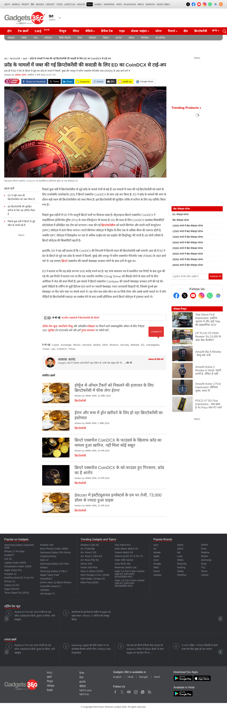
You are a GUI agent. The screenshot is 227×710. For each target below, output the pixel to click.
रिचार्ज (171, 31)
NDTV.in (84, 694)
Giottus (44, 567)
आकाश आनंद (20, 75)
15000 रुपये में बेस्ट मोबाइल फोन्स (187, 237)
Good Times (163, 4)
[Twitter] (185, 295)
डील (185, 31)
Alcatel (156, 552)
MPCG (141, 4)
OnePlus (181, 575)
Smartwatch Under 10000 (17, 566)
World (16, 4)
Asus (156, 560)
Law (53, 349)
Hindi (130, 676)
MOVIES (40, 4)
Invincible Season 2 (50, 586)
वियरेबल (144, 37)
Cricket (50, 4)
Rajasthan (130, 4)
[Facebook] (176, 295)
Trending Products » (186, 107)
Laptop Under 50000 (15, 562)
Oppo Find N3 (11, 589)
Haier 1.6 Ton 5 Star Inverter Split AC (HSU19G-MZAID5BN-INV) (130, 574)
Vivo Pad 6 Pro (123, 545)
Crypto (55, 344)
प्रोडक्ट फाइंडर (139, 31)
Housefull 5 (46, 578)
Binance (114, 344)
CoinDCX (62, 349)
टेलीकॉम (92, 37)
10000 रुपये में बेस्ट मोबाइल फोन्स (187, 225)
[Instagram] (201, 295)
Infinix (180, 545)
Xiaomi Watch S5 (124, 552)
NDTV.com (85, 690)
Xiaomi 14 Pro (11, 585)
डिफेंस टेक (107, 31)
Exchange (66, 344)
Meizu (180, 560)
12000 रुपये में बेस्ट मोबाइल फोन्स (187, 231)
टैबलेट (24, 37)
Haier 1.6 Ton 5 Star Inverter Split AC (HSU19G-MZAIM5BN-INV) (130, 583)
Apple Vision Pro (13, 570)
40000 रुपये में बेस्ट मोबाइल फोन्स (187, 265)
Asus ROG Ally (123, 563)
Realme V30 (46, 545)
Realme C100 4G (90, 545)
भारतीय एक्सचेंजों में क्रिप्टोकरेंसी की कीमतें (80, 317)
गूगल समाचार (88, 330)
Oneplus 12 (10, 574)
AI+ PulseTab (88, 548)
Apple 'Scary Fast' (49, 575)
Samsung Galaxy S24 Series (55, 552)
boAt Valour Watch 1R (126, 548)
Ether (105, 344)
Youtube (129, 691)
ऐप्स (35, 37)
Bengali (143, 676)
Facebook (115, 691)
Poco (204, 548)
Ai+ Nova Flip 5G (90, 560)
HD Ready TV (47, 593)
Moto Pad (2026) (89, 582)
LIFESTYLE (69, 4)
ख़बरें (25, 58)
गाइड (122, 31)
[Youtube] (193, 295)
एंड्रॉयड (50, 330)
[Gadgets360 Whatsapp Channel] (210, 295)
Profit (25, 4)
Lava (179, 556)
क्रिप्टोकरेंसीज (108, 225)
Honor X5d (86, 563)
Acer (155, 545)
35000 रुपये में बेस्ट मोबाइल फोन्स (187, 259)
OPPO (204, 545)
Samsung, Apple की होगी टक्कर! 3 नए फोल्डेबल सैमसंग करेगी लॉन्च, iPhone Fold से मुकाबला (91, 649)
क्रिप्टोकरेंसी (200, 31)
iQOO (180, 548)
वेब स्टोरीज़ (160, 37)
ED (142, 344)
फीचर (76, 31)
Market (97, 344)
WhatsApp (142, 691)
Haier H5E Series (124, 560)
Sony (204, 563)
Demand (86, 344)
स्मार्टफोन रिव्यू (65, 326)
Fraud (46, 349)
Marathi (150, 4)
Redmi (204, 556)
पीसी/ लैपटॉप (65, 37)
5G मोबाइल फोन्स (180, 214)
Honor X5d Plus (89, 567)
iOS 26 (8, 559)
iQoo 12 (44, 560)
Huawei (157, 575)
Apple (156, 556)
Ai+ (155, 548)
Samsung (206, 560)
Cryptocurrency (48, 556)
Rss (149, 691)
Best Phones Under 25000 (54, 548)
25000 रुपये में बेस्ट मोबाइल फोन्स (187, 248)
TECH (90, 4)
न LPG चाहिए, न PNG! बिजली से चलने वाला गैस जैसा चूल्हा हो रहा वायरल (200, 647)
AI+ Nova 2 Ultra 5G (91, 556)
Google (157, 563)
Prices (72, 349)
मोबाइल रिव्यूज (179, 309)
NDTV (7, 4)
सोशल (131, 37)
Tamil (157, 676)
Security (124, 344)
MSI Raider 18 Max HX (93, 578)
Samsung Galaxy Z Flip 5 (53, 571)
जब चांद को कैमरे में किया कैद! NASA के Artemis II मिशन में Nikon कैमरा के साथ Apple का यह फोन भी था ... (145, 649)
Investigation (153, 344)
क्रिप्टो (64, 261)
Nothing (181, 567)
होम (9, 31)
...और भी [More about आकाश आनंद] (128, 363)
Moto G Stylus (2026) (92, 571)
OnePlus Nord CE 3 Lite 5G (19, 577)
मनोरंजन (48, 37)
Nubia (180, 571)
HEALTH (81, 4)
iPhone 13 (9, 581)
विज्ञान (106, 37)
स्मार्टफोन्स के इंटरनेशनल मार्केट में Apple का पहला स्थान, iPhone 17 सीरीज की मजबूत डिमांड (91, 616)
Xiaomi (204, 575)
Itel (178, 552)
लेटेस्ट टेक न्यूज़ (49, 326)
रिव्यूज (62, 31)
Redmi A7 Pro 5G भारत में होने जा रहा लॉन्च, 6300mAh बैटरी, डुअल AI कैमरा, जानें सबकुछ (35, 616)
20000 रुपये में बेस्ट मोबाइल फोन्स (187, 242)
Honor (156, 571)
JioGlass (44, 590)
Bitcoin (76, 344)
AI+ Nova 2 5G (88, 552)
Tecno (204, 571)
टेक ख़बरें (23, 31)
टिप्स (80, 37)
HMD (156, 567)
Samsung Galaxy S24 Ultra (54, 563)
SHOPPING (109, 4)
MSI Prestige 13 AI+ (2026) (95, 575)
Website (135, 344)
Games (98, 4)
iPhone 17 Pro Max (14, 551)
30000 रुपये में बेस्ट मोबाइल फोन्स (187, 253)
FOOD (60, 4)
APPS (119, 4)
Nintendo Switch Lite (126, 567)
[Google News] (218, 295)
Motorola (181, 563)
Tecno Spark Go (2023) (16, 592)
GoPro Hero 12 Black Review (55, 582)
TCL (203, 567)
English (117, 676)
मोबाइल (11, 37)
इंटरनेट (119, 37)
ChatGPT (9, 555)
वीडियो (89, 31)
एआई (43, 30)
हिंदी (32, 4)
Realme (205, 552)
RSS (49, 672)
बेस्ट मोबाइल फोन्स (180, 220)
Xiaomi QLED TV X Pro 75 (129, 556)
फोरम (158, 31)
